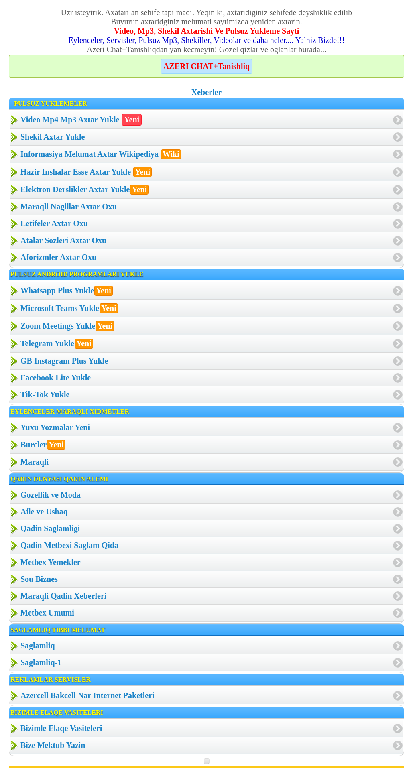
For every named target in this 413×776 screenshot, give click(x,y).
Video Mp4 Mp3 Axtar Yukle (81, 120)
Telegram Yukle (56, 344)
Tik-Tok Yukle (45, 394)
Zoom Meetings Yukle (67, 326)
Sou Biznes (39, 579)
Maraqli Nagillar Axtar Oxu (68, 206)
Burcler (42, 445)
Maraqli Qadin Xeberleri (63, 595)
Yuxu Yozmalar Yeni (55, 427)
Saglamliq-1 (40, 662)
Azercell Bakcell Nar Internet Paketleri (87, 695)
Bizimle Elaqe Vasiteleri (61, 728)
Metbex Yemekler (50, 562)
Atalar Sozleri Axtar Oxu (63, 240)
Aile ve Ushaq (44, 511)
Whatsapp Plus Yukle (66, 291)
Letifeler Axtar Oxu (54, 223)
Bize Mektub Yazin (52, 745)
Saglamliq (37, 645)
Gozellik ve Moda (50, 494)
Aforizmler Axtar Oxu (58, 257)
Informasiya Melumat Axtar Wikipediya (100, 154)
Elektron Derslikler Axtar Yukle (84, 190)
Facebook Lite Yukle (55, 377)
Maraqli (34, 461)
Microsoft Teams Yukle (69, 308)
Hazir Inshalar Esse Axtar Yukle (86, 172)
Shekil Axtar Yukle (52, 136)
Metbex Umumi (47, 612)
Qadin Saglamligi (50, 528)
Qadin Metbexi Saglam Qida (69, 545)
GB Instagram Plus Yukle (64, 360)
